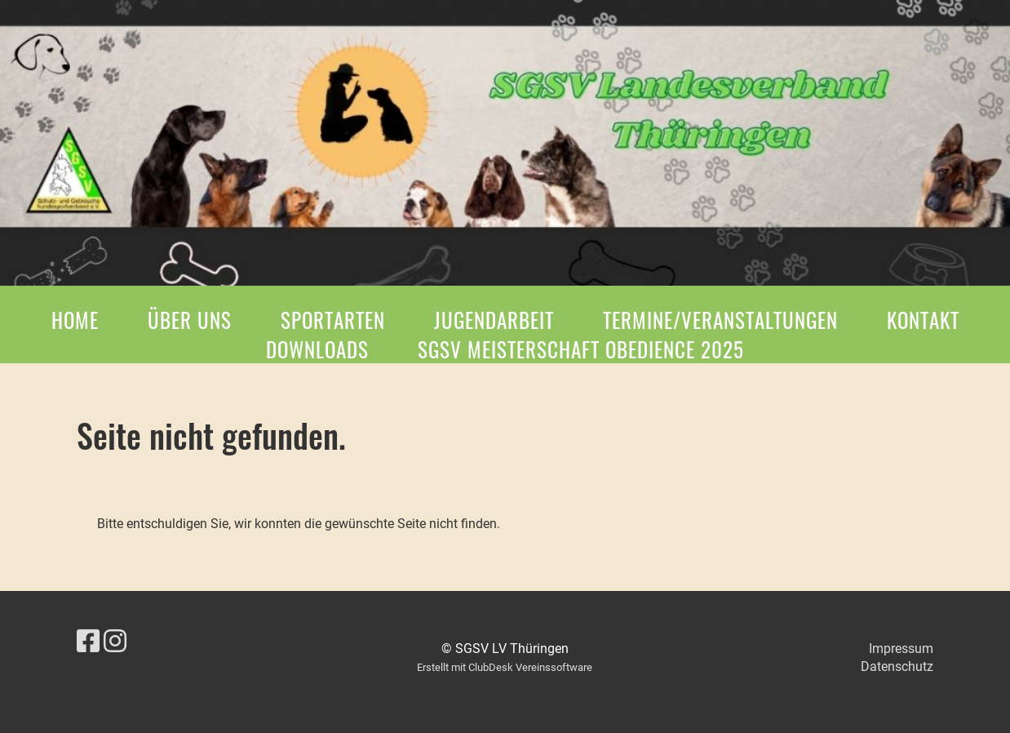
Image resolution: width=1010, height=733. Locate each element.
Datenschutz (897, 666)
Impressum (901, 648)
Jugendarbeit (494, 319)
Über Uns (190, 319)
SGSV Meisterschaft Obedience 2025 (581, 349)
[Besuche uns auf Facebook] (88, 641)
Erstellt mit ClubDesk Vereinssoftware (504, 667)
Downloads (317, 349)
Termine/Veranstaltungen (720, 319)
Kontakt (923, 319)
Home (75, 319)
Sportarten (333, 319)
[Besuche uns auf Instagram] (115, 641)
